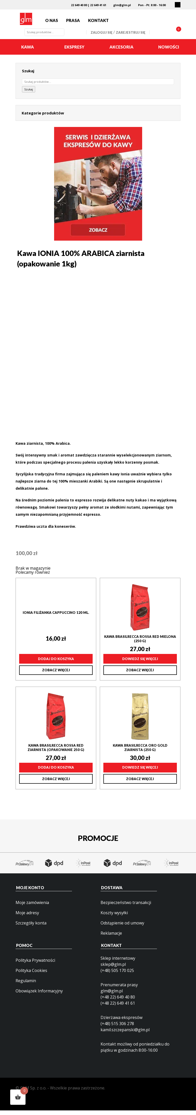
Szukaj (28, 94)
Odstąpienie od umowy (122, 928)
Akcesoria (121, 51)
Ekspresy (74, 51)
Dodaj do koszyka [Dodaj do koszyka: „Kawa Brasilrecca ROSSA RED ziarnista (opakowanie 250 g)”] (56, 772)
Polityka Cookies (31, 975)
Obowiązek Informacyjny (39, 996)
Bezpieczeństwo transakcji (126, 907)
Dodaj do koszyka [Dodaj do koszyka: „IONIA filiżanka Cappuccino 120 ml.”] (56, 664)
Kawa (27, 51)
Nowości (168, 51)
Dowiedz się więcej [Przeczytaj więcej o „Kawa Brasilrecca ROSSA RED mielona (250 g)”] (140, 664)
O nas (51, 22)
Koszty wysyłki (114, 917)
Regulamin (26, 985)
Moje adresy (27, 917)
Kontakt (98, 22)
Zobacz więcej (56, 675)
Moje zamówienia (32, 907)
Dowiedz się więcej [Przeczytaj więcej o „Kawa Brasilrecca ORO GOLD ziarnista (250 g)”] (140, 772)
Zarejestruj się (130, 37)
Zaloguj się (101, 37)
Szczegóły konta (31, 928)
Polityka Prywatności (35, 965)
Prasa (73, 22)
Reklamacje (111, 938)
